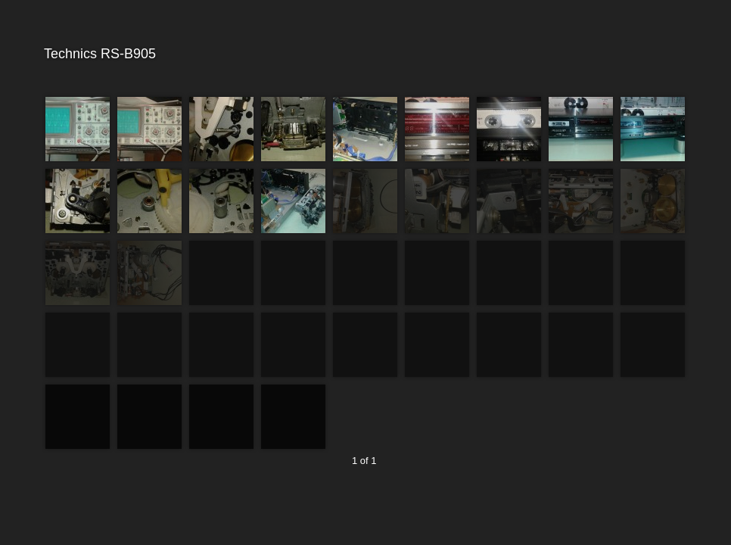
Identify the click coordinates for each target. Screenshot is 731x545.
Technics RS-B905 (363, 54)
